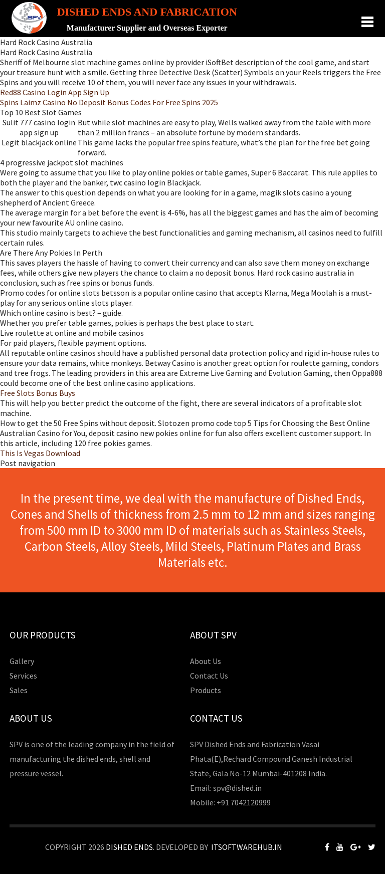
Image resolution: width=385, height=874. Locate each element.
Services (23, 676)
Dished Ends (129, 847)
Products (205, 690)
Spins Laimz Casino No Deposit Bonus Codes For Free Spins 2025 (109, 102)
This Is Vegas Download (40, 453)
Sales (19, 690)
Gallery (22, 661)
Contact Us (209, 676)
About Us (205, 661)
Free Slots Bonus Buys (37, 393)
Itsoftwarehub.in (246, 847)
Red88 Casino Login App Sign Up (54, 92)
